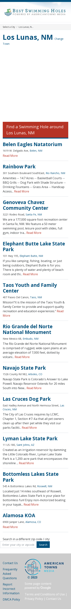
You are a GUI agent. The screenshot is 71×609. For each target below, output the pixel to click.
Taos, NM (36, 297)
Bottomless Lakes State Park (31, 477)
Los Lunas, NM (28, 37)
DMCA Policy (11, 599)
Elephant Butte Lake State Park (34, 246)
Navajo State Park (24, 367)
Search (43, 544)
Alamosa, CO (33, 522)
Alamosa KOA (19, 515)
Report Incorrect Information (11, 588)
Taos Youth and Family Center (30, 288)
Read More (10, 156)
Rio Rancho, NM (55, 173)
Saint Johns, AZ (25, 445)
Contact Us (10, 563)
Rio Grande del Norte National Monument (28, 329)
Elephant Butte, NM (31, 256)
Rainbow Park (19, 166)
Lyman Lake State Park (30, 438)
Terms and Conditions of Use (45, 594)
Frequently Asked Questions (10, 573)
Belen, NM (36, 150)
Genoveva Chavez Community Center (25, 205)
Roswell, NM (44, 486)
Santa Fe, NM (34, 214)
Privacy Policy (34, 599)
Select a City (9, 27)
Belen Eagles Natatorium (32, 144)
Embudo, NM (30, 338)
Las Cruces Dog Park (27, 399)
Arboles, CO (35, 374)
